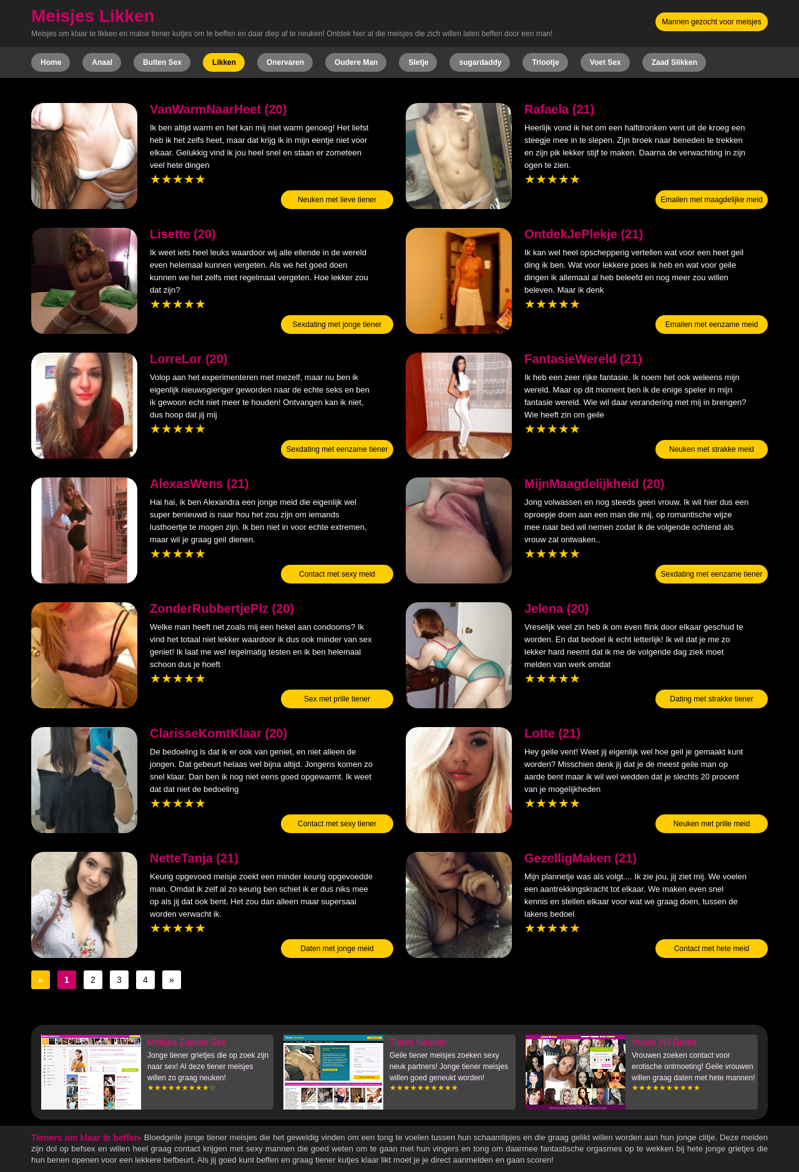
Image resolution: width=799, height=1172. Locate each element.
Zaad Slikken (674, 62)
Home (51, 62)
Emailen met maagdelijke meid (711, 199)
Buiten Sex (162, 62)
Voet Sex (605, 62)
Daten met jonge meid (336, 948)
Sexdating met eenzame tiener (337, 449)
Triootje (545, 62)
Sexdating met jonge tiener (337, 324)
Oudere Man (356, 62)
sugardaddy (480, 62)
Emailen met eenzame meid (711, 324)
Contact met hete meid (712, 948)
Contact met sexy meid (337, 574)
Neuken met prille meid (712, 823)
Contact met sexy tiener (337, 823)
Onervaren (285, 62)
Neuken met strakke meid (711, 449)
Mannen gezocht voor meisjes (711, 21)
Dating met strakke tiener (711, 699)
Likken (224, 62)
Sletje (418, 62)
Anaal (102, 62)
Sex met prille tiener (337, 699)
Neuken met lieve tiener (337, 199)
